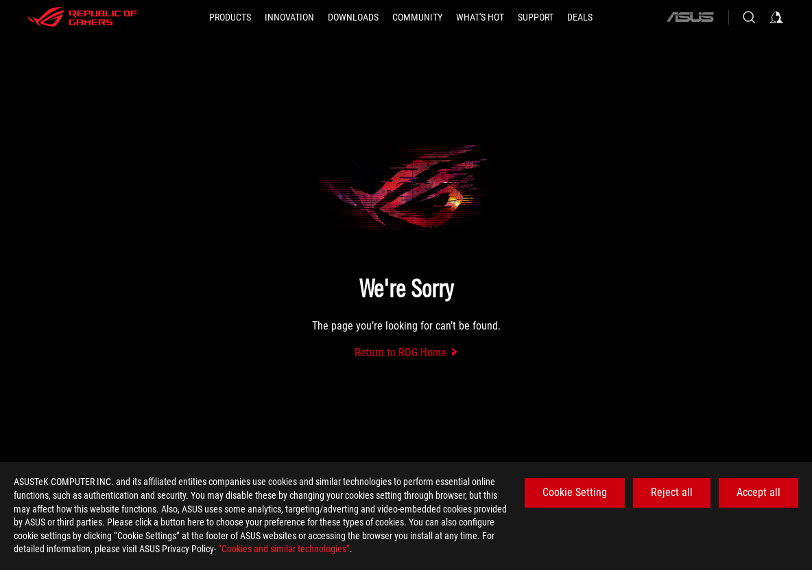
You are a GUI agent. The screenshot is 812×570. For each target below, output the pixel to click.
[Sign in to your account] (776, 17)
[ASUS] (689, 17)
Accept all (758, 492)
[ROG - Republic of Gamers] (82, 17)
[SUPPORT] (535, 17)
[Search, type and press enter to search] (749, 17)
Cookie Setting (574, 492)
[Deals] (580, 17)
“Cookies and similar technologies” (284, 548)
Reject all (672, 492)
